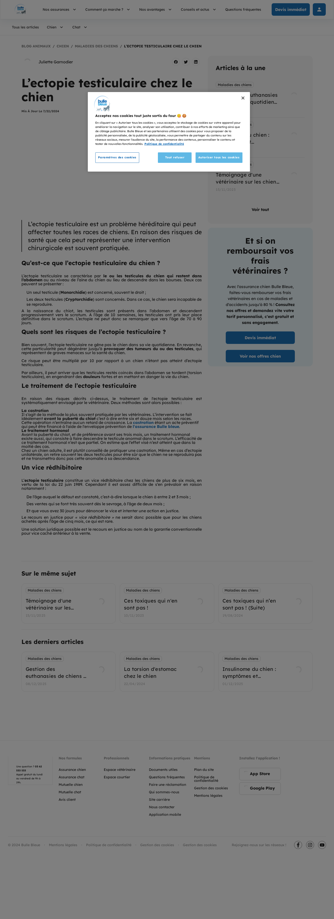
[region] (169, 132)
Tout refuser (174, 157)
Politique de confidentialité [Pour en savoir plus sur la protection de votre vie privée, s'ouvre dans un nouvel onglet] (164, 144)
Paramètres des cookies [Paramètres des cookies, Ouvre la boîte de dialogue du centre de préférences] (117, 157)
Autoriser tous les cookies (219, 157)
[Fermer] (242, 98)
